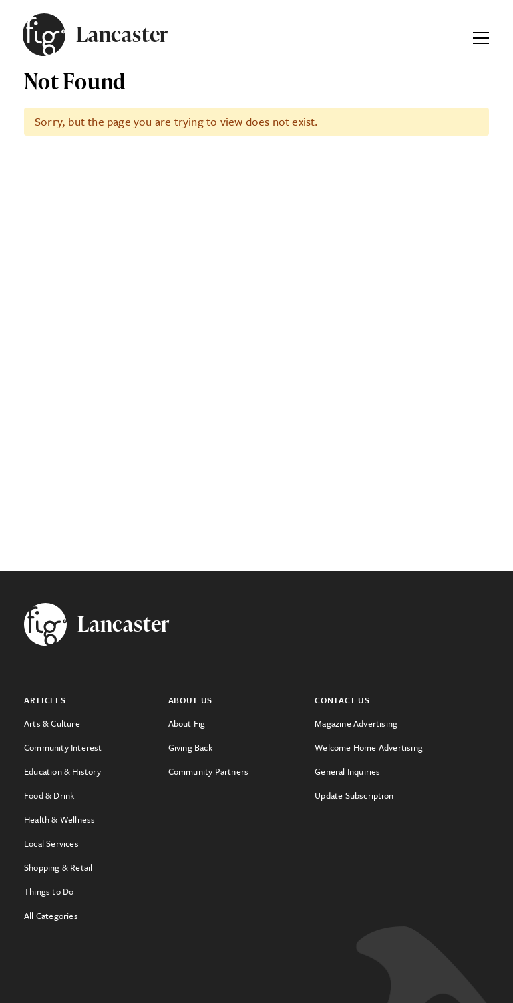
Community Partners (208, 771)
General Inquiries (347, 771)
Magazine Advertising (356, 723)
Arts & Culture (52, 723)
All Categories (51, 915)
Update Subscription (354, 795)
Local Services (51, 843)
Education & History (62, 771)
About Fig (187, 723)
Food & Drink (49, 795)
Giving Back (190, 747)
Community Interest (63, 747)
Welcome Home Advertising (369, 747)
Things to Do (48, 891)
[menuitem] (96, 723)
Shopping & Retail (58, 867)
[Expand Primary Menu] (481, 34)
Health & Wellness (59, 819)
